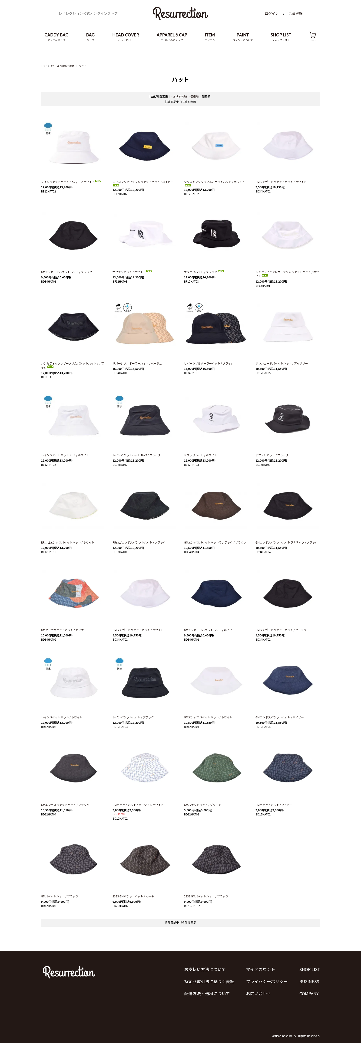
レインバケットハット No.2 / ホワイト (65, 455)
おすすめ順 (180, 96)
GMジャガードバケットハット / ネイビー (209, 630)
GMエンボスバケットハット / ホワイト (208, 717)
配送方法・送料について (207, 993)
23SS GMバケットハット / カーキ (133, 896)
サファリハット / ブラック (204, 272)
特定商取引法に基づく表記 (209, 981)
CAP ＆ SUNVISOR (62, 66)
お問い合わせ (258, 993)
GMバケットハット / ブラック (59, 896)
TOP (43, 66)
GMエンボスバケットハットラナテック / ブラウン (215, 542)
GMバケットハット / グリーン (202, 805)
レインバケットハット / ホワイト (62, 717)
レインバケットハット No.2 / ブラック (137, 455)
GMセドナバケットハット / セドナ (62, 630)
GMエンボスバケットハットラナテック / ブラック (286, 542)
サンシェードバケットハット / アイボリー (281, 363)
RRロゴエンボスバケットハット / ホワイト (67, 542)
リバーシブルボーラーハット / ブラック (209, 363)
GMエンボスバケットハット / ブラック (65, 805)
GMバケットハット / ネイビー (274, 805)
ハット (82, 66)
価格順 (194, 96)
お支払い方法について (205, 969)
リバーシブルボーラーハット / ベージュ (137, 363)
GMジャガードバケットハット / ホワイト (281, 182)
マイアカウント (260, 969)
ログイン (272, 13)
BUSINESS (309, 981)
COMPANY (309, 993)
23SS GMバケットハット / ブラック (206, 896)
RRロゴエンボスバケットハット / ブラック (139, 542)
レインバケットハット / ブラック (133, 717)
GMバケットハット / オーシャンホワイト (138, 805)
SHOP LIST (309, 969)
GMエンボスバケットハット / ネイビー (279, 717)
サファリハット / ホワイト (133, 272)
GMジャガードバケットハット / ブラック (66, 272)
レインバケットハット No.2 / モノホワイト (71, 182)
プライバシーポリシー (267, 981)
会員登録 (295, 13)
